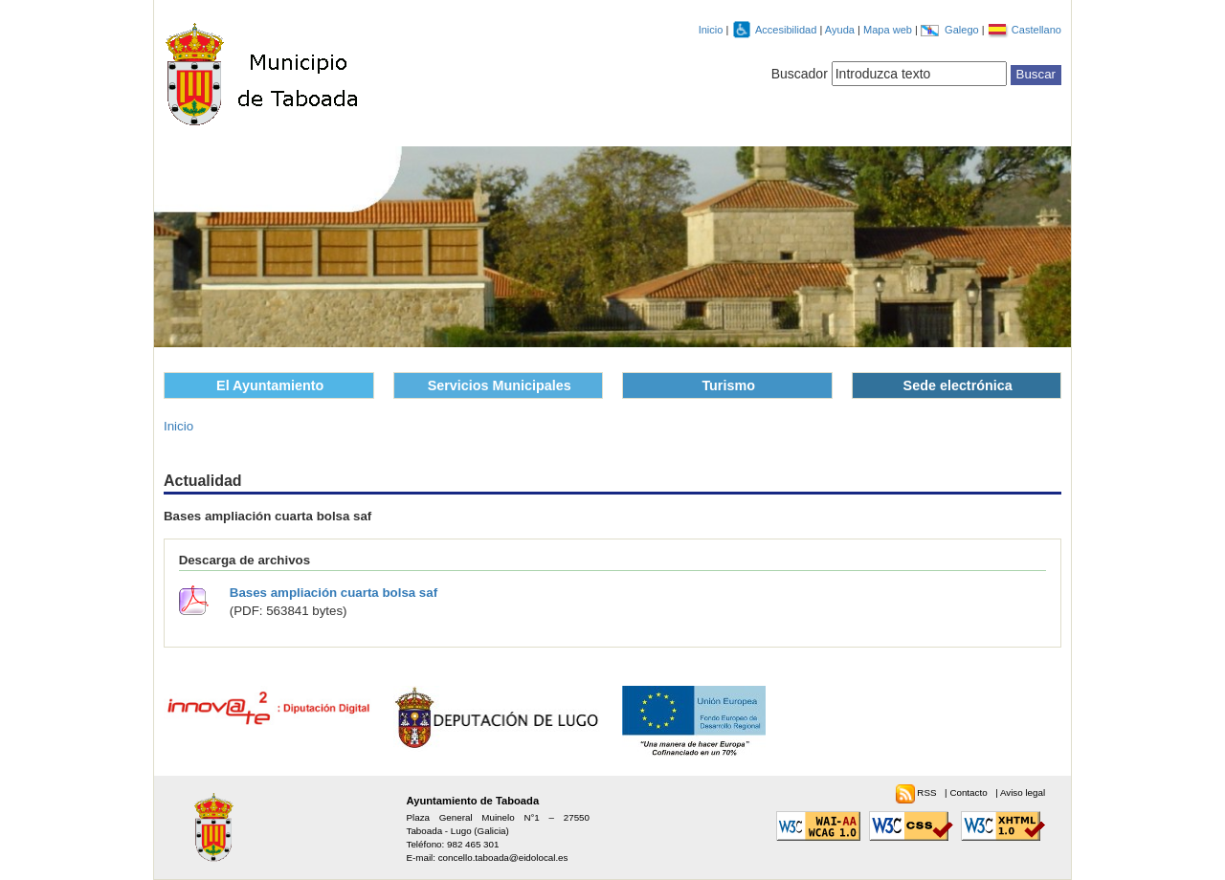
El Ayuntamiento (269, 385)
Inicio (711, 29)
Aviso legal (1022, 792)
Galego (963, 29)
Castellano (1036, 29)
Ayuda (841, 29)
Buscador (799, 73)
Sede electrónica (958, 385)
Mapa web (889, 29)
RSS (928, 792)
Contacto (969, 792)
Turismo (728, 385)
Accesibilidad (787, 29)
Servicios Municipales (499, 385)
